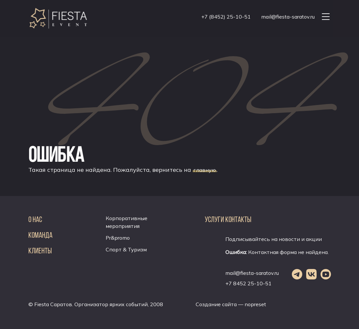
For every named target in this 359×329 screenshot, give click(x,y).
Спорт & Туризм (126, 249)
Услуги (214, 219)
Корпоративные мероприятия (126, 222)
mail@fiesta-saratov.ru (288, 16)
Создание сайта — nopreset (231, 304)
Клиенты (40, 251)
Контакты (238, 219)
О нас (35, 219)
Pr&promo (118, 237)
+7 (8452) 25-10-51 (226, 16)
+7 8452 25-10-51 (248, 283)
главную (204, 170)
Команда (40, 235)
